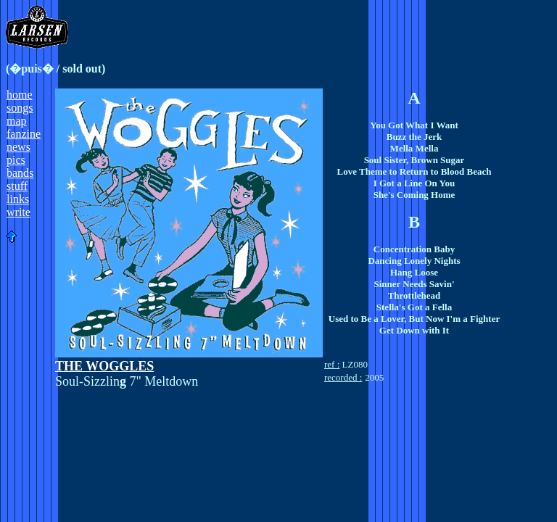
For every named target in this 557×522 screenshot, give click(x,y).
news (18, 147)
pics (16, 160)
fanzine (24, 134)
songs (20, 108)
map (17, 121)
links (18, 199)
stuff (17, 186)
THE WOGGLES (104, 366)
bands (20, 173)
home (20, 94)
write (18, 212)
